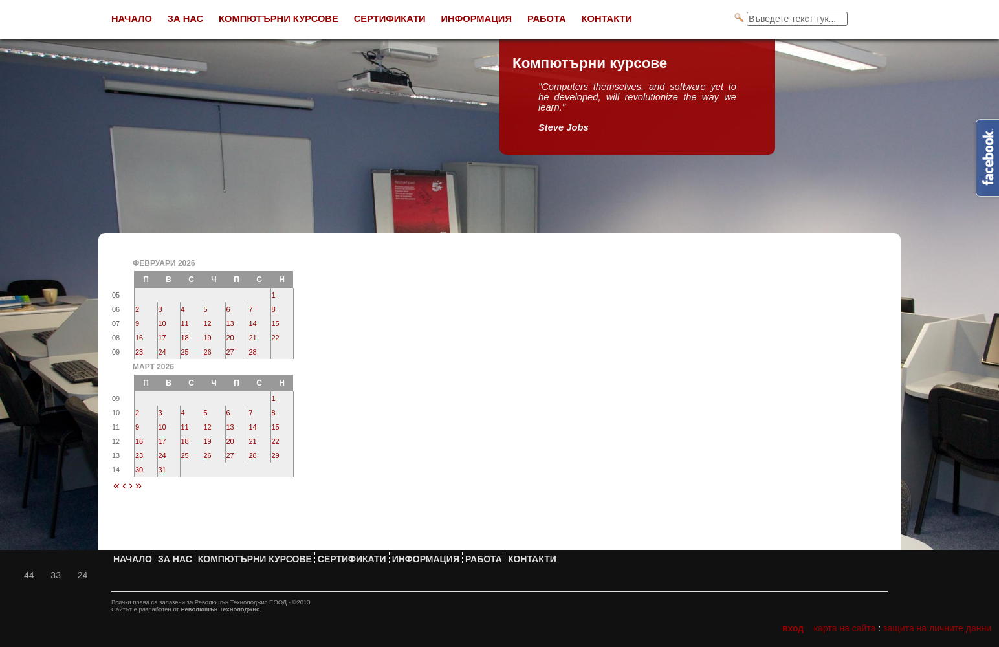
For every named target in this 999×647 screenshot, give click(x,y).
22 (276, 338)
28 (253, 352)
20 (230, 338)
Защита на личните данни (937, 628)
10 (162, 323)
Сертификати (390, 19)
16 (139, 338)
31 (162, 470)
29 (276, 455)
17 (162, 338)
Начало (131, 19)
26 (208, 352)
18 (185, 338)
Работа (546, 19)
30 (139, 470)
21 (253, 338)
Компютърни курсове (278, 19)
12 (208, 323)
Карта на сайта (845, 628)
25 (185, 352)
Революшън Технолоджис (220, 609)
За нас (185, 19)
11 (185, 323)
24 (162, 352)
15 (276, 323)
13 (230, 323)
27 (230, 352)
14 (253, 323)
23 (139, 352)
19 (208, 338)
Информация (476, 19)
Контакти (607, 19)
